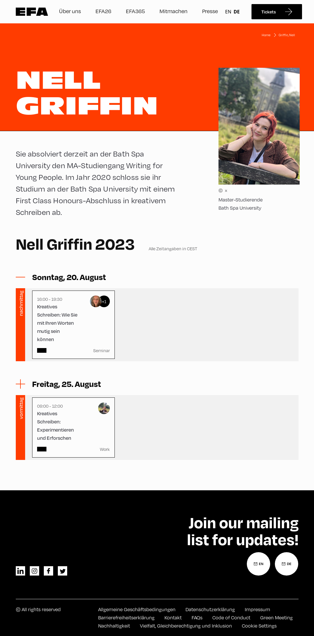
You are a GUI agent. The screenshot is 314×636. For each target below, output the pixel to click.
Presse (210, 11)
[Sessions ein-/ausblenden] (69, 277)
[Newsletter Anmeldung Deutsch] (286, 564)
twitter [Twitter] (62, 571)
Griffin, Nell (287, 35)
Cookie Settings (259, 625)
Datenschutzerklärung (210, 609)
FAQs (197, 617)
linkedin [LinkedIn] (20, 571)
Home (266, 35)
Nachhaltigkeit (114, 625)
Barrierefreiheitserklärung (126, 617)
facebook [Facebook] (48, 571)
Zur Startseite (32, 12)
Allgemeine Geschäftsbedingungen (137, 609)
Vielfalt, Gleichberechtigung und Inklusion (186, 625)
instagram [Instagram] (34, 571)
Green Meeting (276, 617)
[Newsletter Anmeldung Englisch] (258, 564)
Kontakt (173, 617)
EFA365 (135, 11)
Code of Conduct (231, 617)
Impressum (257, 609)
